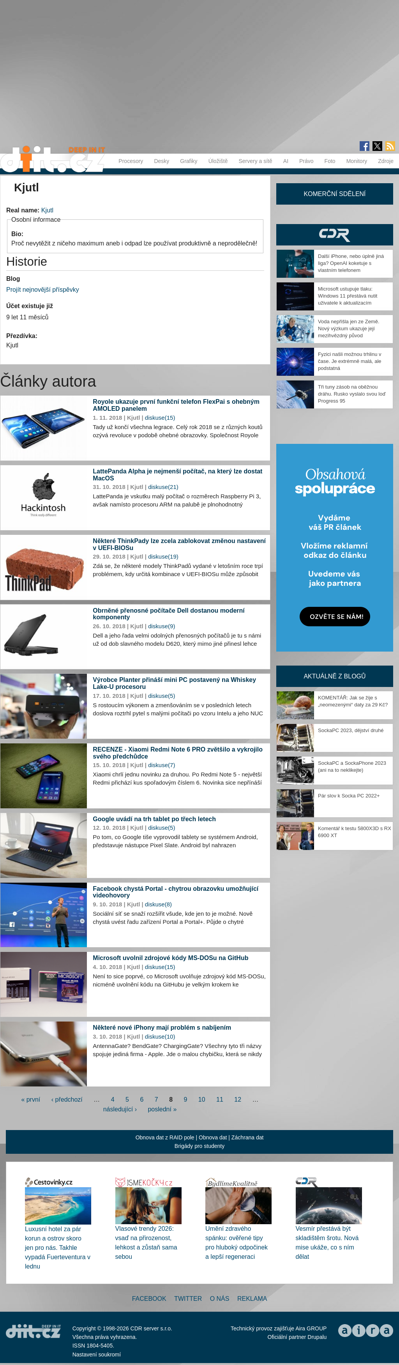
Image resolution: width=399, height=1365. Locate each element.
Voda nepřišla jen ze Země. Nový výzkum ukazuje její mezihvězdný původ (349, 328)
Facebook (149, 1298)
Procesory (130, 161)
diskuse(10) (160, 1036)
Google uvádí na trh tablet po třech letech (154, 819)
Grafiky (188, 161)
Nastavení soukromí (96, 1354)
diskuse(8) (158, 904)
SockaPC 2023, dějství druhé (350, 730)
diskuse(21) (163, 487)
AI (285, 161)
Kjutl (47, 210)
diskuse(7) (161, 765)
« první (30, 1099)
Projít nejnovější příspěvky (42, 289)
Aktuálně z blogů (334, 676)
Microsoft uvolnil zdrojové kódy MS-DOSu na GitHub (170, 958)
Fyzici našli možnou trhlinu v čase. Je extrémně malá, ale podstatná (349, 361)
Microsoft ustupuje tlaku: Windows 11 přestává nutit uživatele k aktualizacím (347, 296)
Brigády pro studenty (199, 1146)
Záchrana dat (247, 1137)
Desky (161, 161)
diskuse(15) (160, 417)
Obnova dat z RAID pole (165, 1137)
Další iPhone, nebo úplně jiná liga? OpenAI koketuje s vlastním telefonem (351, 263)
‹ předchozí (67, 1099)
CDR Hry (334, 234)
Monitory (356, 161)
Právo (306, 161)
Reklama (252, 1298)
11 (219, 1099)
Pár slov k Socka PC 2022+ (349, 796)
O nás (220, 1298)
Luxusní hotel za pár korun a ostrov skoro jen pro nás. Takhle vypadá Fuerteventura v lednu (57, 1248)
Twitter (188, 1298)
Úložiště (218, 161)
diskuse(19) (163, 556)
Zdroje (386, 161)
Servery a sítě (255, 161)
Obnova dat (213, 1137)
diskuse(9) (161, 626)
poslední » (162, 1109)
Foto (330, 161)
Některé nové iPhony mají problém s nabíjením (162, 1027)
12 (237, 1099)
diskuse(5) (161, 695)
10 (201, 1099)
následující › (120, 1109)
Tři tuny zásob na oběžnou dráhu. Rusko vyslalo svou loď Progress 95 (351, 394)
